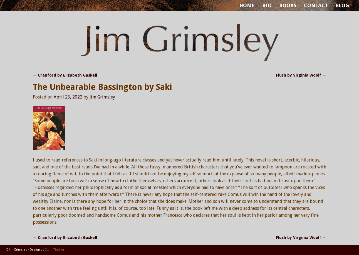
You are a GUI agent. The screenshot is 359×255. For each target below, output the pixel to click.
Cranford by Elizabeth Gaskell (65, 75)
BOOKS (287, 5)
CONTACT (316, 5)
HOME (247, 5)
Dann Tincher (54, 249)
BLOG (342, 5)
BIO (267, 5)
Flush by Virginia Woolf (301, 75)
